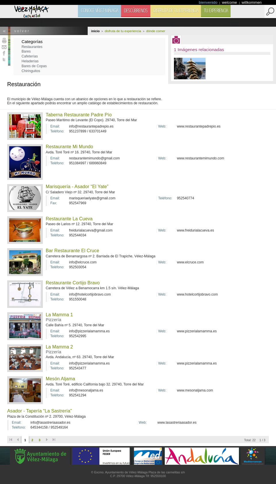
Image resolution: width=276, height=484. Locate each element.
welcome (230, 2)
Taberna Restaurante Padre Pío (79, 114)
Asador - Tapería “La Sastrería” (39, 410)
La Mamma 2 (59, 346)
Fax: (53, 203)
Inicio (95, 31)
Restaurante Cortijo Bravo (73, 282)
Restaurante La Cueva (69, 218)
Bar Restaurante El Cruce (72, 250)
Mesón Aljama (60, 378)
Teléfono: (57, 131)
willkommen (251, 2)
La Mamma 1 (59, 314)
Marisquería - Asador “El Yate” (77, 186)
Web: (162, 126)
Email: (55, 126)
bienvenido (208, 2)
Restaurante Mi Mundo (69, 146)
